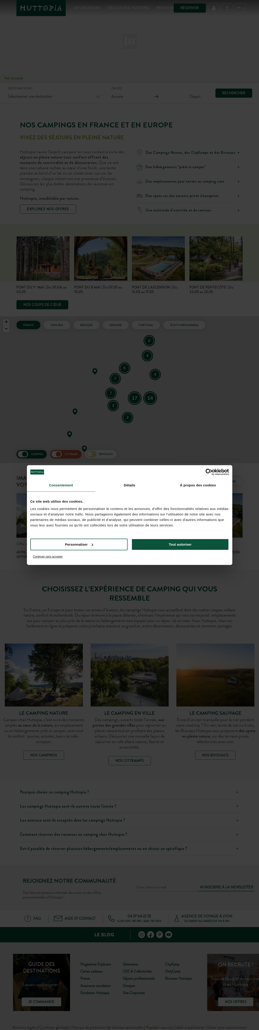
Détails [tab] (129, 485)
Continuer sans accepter (48, 556)
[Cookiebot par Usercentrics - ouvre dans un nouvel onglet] (209, 472)
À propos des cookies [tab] (198, 485)
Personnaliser (79, 544)
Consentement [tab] (61, 485)
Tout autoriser (180, 544)
